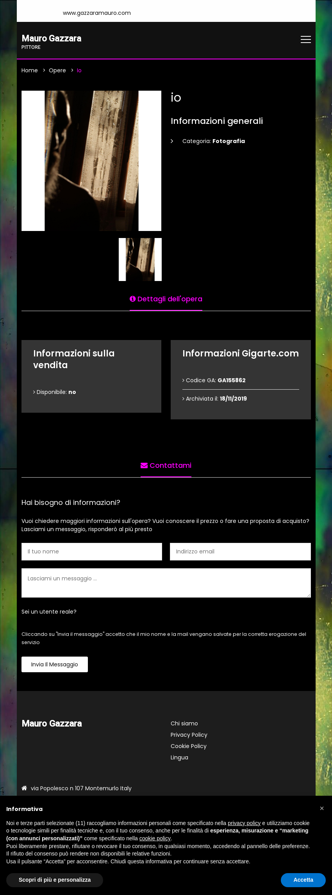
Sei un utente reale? (49, 612)
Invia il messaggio (54, 665)
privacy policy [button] (244, 823)
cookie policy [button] (155, 838)
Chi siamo (184, 724)
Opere (57, 71)
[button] (322, 808)
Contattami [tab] (166, 465)
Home (29, 71)
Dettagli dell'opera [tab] (166, 298)
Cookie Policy (189, 747)
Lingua (179, 758)
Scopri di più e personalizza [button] (55, 880)
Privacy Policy (189, 735)
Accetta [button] (303, 880)
